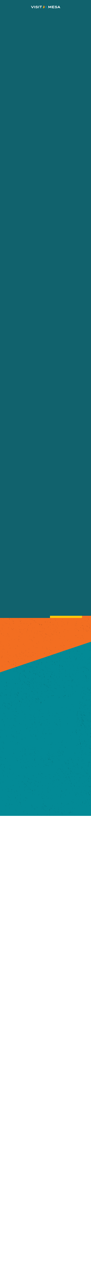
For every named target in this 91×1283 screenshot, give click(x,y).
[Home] (45, 7)
